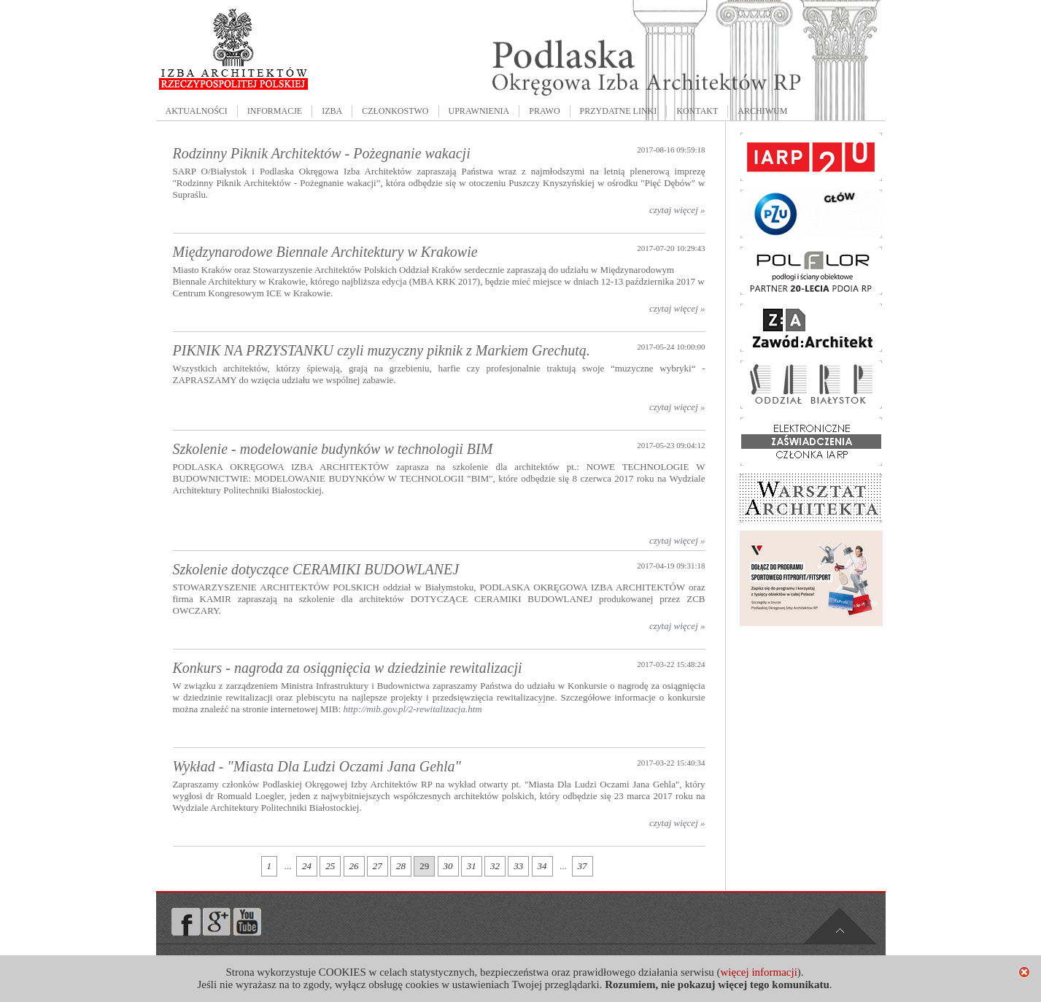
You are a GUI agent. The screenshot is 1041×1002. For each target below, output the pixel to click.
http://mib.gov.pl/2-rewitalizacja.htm (412, 709)
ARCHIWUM (762, 111)
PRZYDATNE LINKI (618, 111)
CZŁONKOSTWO (395, 111)
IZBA (332, 111)
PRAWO (544, 111)
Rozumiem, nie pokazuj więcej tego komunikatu (717, 984)
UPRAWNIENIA (479, 111)
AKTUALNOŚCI (197, 111)
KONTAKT (697, 111)
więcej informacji (758, 972)
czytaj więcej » (677, 209)
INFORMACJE (274, 111)
